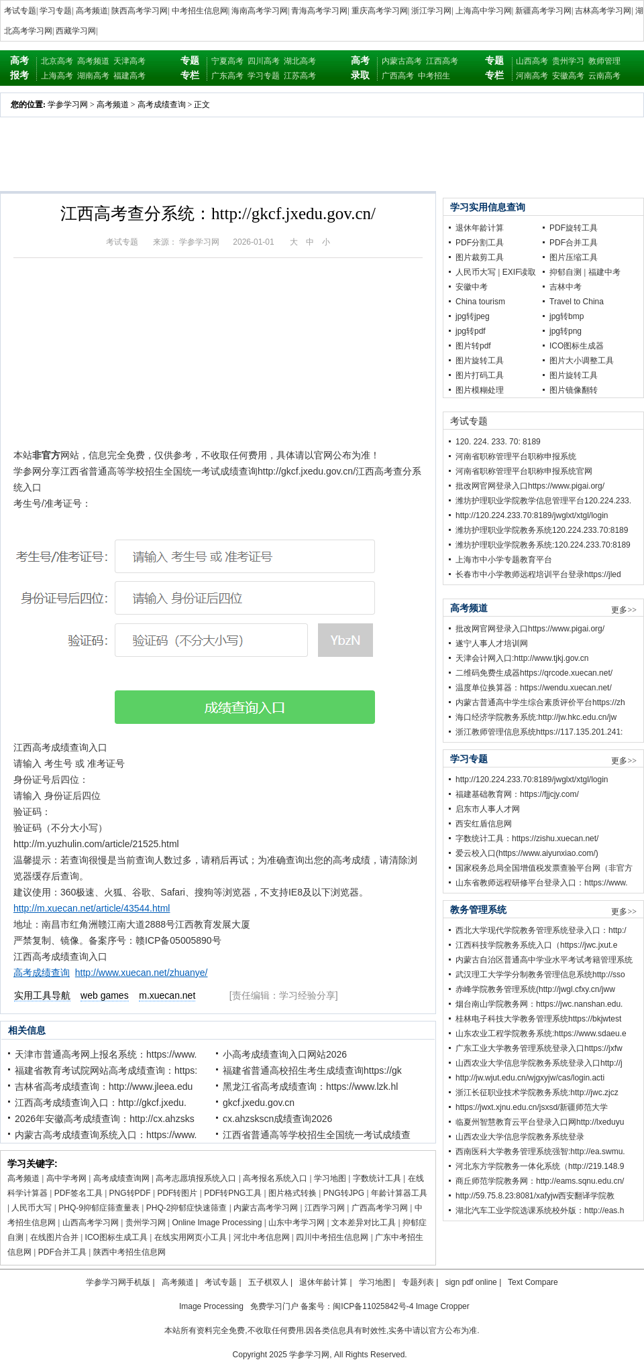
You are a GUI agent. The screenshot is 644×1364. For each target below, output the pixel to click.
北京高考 (57, 61)
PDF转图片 (177, 1193)
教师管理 (604, 61)
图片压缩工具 (573, 257)
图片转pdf (473, 346)
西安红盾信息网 (483, 823)
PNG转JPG (343, 1193)
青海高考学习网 (319, 10)
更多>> (624, 610)
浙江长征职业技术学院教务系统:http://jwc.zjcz (537, 1092)
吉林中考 (565, 287)
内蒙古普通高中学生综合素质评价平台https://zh (540, 702)
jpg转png (565, 331)
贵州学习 (568, 61)
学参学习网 (68, 104)
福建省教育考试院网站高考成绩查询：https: (106, 1070)
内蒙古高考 (402, 61)
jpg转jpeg (472, 316)
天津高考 (129, 61)
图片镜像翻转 (573, 390)
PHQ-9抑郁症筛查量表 (99, 1208)
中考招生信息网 (200, 10)
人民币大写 (31, 1208)
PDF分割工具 (479, 242)
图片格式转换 (292, 1193)
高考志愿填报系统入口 (196, 1178)
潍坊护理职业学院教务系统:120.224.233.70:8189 (543, 545)
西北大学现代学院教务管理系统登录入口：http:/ (541, 930)
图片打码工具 (479, 375)
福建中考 (604, 272)
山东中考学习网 (296, 1222)
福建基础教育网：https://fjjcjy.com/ (517, 794)
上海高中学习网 (483, 10)
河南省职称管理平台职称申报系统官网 (523, 471)
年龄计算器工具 (399, 1193)
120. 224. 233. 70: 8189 (498, 441)
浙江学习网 (431, 10)
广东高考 (227, 75)
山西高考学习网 (90, 1222)
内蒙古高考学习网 (265, 1208)
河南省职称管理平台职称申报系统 (515, 456)
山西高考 (532, 61)
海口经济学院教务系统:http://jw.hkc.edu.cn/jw (535, 717)
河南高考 (532, 75)
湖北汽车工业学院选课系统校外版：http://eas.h (539, 1210)
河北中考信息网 (261, 1237)
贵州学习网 (145, 1222)
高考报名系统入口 (275, 1178)
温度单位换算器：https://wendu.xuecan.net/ (533, 687)
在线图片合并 (54, 1237)
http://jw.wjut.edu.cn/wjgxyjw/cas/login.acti (529, 1077)
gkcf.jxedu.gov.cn (258, 1102)
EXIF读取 (519, 272)
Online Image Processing (217, 1222)
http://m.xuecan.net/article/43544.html (91, 908)
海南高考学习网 (259, 10)
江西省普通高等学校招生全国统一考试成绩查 (317, 1134)
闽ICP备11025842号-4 (373, 1306)
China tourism (480, 301)
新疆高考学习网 (543, 10)
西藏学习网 (76, 31)
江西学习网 (325, 1208)
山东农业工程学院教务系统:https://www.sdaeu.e (541, 1033)
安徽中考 (471, 287)
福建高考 (129, 75)
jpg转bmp (566, 316)
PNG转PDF (130, 1193)
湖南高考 (93, 75)
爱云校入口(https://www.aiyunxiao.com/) (526, 853)
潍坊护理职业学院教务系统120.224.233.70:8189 (541, 530)
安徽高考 (568, 75)
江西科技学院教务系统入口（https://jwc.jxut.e (536, 945)
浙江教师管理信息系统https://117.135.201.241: (539, 732)
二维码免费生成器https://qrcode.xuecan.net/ (533, 673)
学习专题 (56, 10)
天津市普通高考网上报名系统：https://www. (106, 1054)
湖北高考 (300, 61)
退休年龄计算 (479, 228)
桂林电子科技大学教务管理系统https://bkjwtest (538, 1019)
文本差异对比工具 (363, 1222)
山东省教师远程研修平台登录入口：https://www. (541, 882)
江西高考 (442, 61)
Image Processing (211, 1306)
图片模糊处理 (479, 390)
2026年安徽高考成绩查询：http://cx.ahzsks (105, 1118)
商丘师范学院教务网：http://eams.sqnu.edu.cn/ (539, 1181)
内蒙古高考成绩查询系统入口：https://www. (106, 1134)
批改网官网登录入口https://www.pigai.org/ (529, 486)
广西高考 (398, 75)
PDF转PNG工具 (233, 1193)
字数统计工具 (377, 1178)
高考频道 (92, 10)
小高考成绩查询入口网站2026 (285, 1054)
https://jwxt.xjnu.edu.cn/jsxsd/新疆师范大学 (531, 1107)
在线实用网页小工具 (190, 1237)
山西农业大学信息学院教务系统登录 (519, 1136)
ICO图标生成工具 (116, 1237)
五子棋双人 (268, 1282)
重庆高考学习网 (380, 10)
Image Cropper (443, 1306)
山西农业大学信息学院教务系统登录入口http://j (539, 1063)
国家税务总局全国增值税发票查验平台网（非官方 (544, 868)
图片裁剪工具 (479, 257)
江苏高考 (300, 75)
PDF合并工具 (62, 1252)
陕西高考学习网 (139, 10)
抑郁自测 (565, 272)
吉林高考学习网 (603, 10)
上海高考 (57, 75)
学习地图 (330, 1178)
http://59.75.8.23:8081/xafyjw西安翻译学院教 (534, 1195)
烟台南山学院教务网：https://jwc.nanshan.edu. (539, 1004)
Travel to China (576, 301)
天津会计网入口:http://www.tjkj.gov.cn (522, 658)
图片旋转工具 (479, 360)
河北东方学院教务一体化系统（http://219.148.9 (539, 1166)
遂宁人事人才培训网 (491, 643)
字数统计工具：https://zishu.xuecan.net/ (526, 838)
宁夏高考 (227, 61)
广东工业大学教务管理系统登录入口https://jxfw (539, 1048)
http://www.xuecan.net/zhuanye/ (141, 972)
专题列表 (418, 1282)
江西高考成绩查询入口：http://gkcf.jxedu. (100, 1102)
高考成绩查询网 (121, 1178)
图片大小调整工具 (581, 360)
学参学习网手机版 (118, 1282)
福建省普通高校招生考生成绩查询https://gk (312, 1070)
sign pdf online (470, 1282)
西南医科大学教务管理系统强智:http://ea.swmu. (540, 1151)
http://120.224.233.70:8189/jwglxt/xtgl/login (531, 515)
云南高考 (604, 75)
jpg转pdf (470, 331)
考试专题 (20, 10)
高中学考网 (66, 1178)
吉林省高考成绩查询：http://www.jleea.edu (104, 1086)
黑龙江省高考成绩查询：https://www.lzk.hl (310, 1086)
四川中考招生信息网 (332, 1237)
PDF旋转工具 (573, 228)
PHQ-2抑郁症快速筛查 (186, 1208)
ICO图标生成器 (576, 346)
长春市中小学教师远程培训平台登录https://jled (538, 574)
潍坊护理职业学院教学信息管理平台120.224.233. (543, 500)
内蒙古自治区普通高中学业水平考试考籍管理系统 (544, 960)
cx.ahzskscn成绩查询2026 (277, 1118)
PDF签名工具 (78, 1193)
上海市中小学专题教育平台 (503, 559)
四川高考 (264, 61)
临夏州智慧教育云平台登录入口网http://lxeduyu (539, 1122)
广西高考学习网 (380, 1208)
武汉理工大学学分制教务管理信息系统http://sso (540, 974)
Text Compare (533, 1282)
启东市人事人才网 (487, 809)
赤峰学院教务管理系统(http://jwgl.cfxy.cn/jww (535, 989)
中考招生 (434, 75)
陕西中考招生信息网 (129, 1252)
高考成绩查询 (162, 104)
